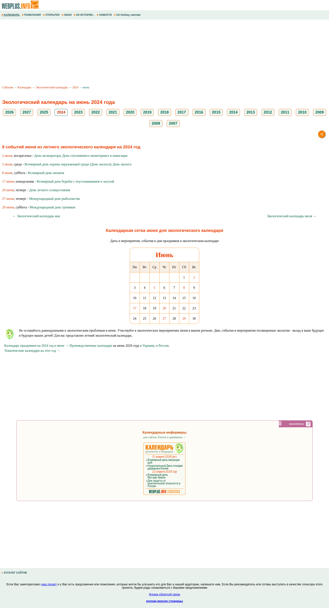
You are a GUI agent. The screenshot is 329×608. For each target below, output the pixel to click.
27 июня (8, 198)
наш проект (49, 584)
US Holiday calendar (128, 14)
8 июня (7, 173)
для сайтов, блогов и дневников (164, 437)
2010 (302, 112)
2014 (233, 112)
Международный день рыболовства (54, 198)
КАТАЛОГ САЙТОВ (14, 572)
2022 (95, 112)
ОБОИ (67, 14)
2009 (319, 112)
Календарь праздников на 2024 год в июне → (36, 345)
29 (184, 318)
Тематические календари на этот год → (32, 350)
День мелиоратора (47, 155)
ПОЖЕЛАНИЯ (32, 14)
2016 (199, 112)
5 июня (7, 164)
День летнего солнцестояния (49, 190)
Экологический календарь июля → (291, 216)
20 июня (8, 190)
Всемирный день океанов (46, 173)
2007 (173, 123)
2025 (44, 112)
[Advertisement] (126, 53)
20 (164, 308)
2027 (26, 112)
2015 (216, 112)
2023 (78, 112)
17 (134, 308)
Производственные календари (90, 345)
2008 (156, 123)
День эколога (122, 164)
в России (162, 345)
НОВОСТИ (105, 14)
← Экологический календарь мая (36, 216)
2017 (182, 112)
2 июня (7, 155)
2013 (250, 112)
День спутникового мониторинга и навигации (94, 155)
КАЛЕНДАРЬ (10, 14)
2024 (75, 87)
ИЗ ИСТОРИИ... (84, 14)
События (7, 87)
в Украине (147, 345)
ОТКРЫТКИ (51, 14)
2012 (268, 112)
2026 (9, 112)
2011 (285, 112)
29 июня (8, 207)
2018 (164, 112)
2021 (113, 112)
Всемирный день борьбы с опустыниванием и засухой (75, 181)
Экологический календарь (51, 87)
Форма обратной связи (164, 594)
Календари (24, 87)
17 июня (8, 181)
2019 (147, 112)
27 (164, 318)
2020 (130, 112)
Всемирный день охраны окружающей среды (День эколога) (68, 164)
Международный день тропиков (52, 207)
